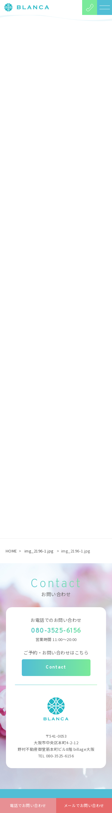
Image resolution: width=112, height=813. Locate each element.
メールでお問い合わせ (84, 805)
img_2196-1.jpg (39, 551)
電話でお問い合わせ (28, 805)
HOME (11, 551)
